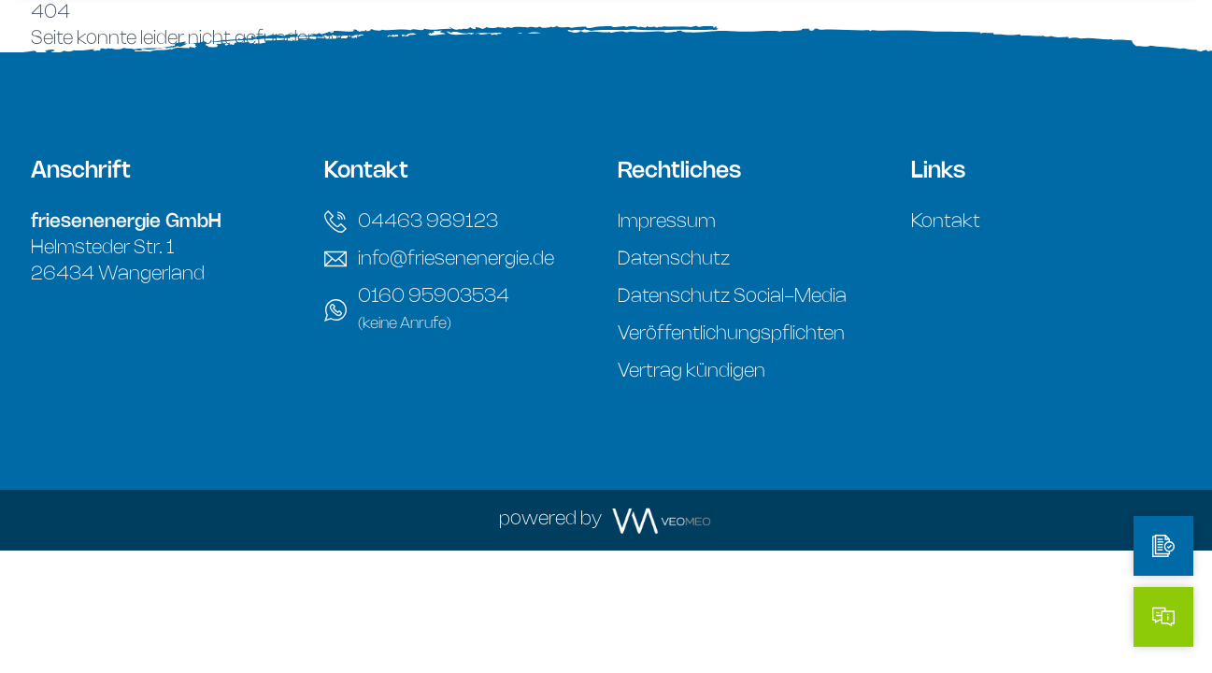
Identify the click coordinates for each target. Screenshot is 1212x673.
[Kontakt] (1163, 617)
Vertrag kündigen (691, 371)
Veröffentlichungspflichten (731, 334)
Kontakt (945, 222)
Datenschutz (674, 259)
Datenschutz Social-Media (732, 297)
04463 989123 (411, 221)
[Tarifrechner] (1163, 546)
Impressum (667, 222)
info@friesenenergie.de (439, 259)
